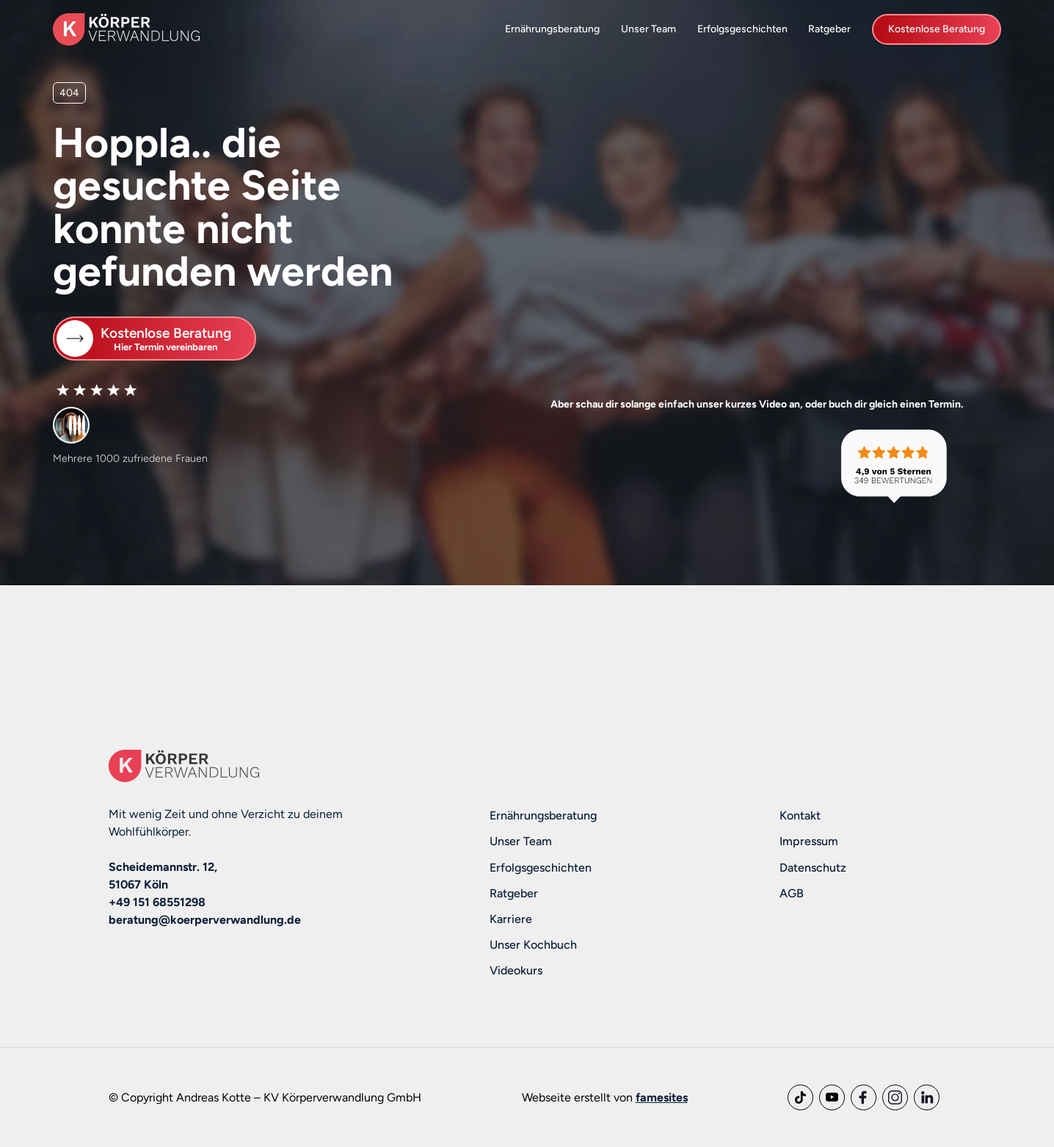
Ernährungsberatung (552, 28)
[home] (126, 29)
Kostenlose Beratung (936, 28)
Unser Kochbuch (533, 945)
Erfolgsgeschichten (742, 28)
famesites (662, 1097)
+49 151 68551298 (157, 902)
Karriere (511, 919)
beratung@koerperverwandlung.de (205, 920)
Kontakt (800, 815)
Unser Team (648, 28)
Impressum (808, 841)
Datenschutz (812, 868)
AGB (791, 893)
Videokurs (516, 970)
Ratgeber (829, 28)
